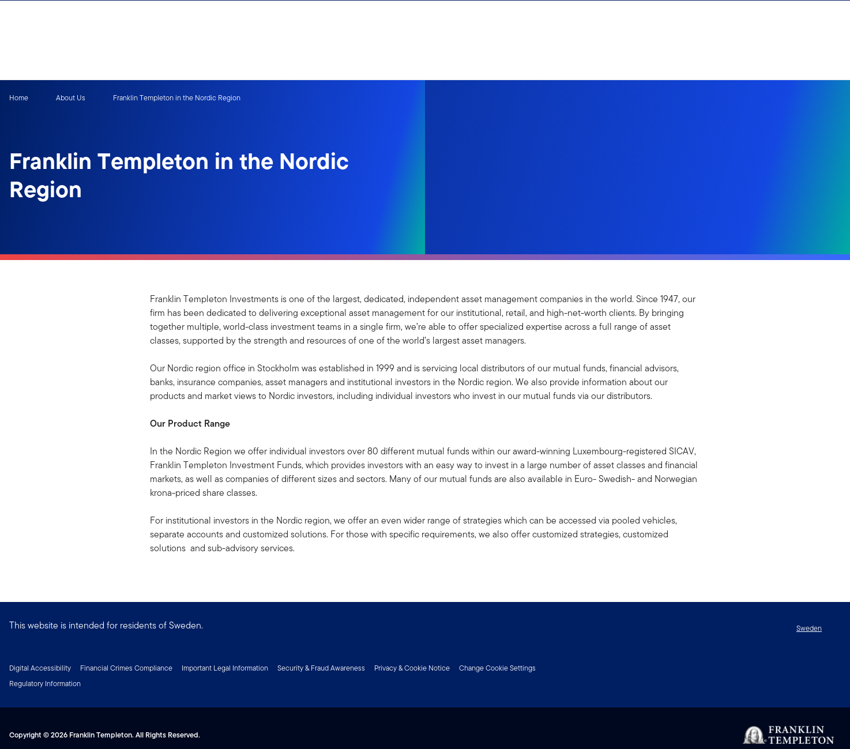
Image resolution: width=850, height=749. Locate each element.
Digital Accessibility (40, 668)
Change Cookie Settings (497, 668)
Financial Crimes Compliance (126, 668)
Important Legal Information (225, 668)
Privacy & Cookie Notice (412, 668)
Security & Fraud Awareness (321, 668)
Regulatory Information (45, 683)
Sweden (809, 628)
